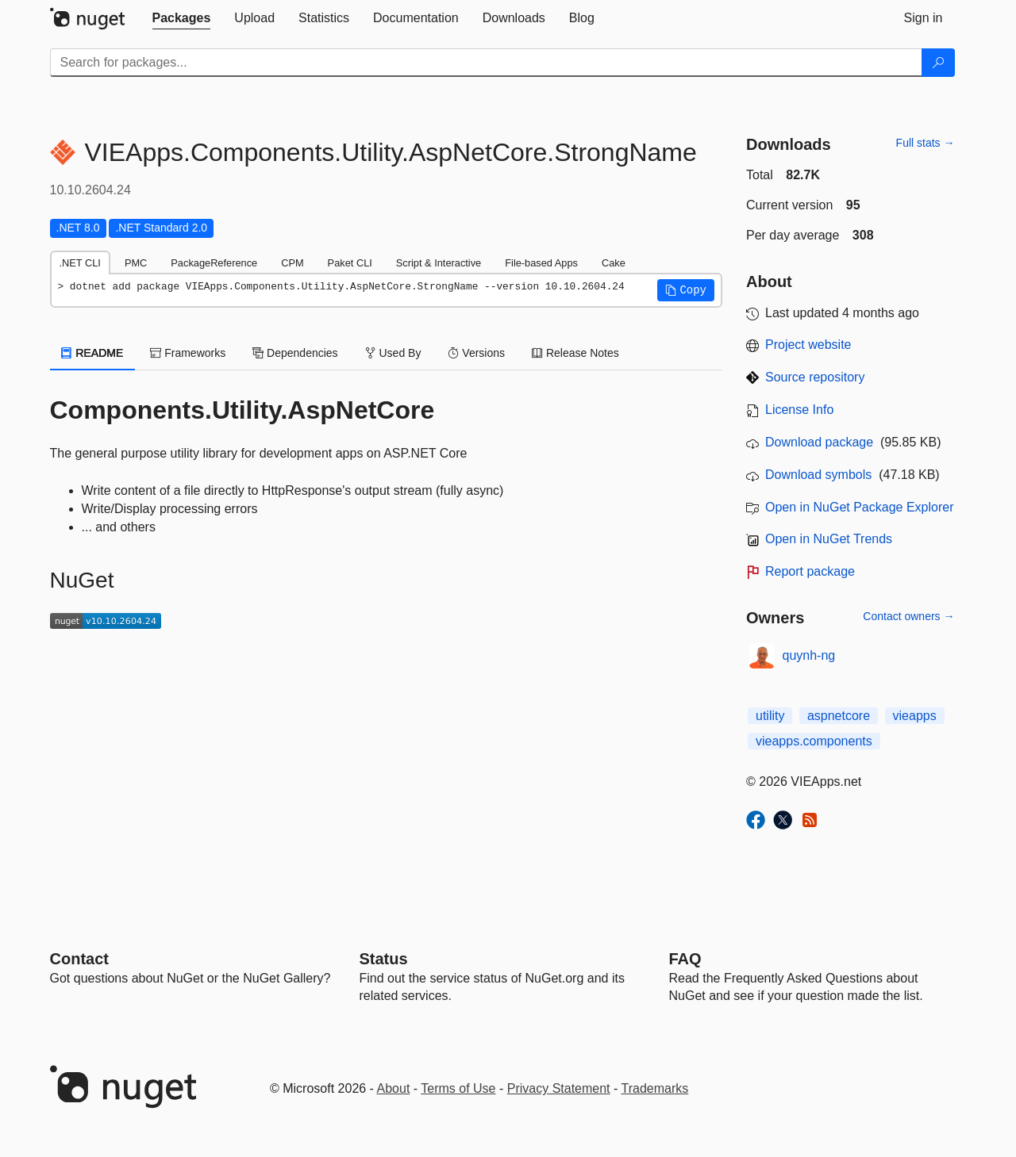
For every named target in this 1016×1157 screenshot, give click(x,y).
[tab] (181, 18)
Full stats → (925, 142)
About (393, 1088)
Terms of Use (458, 1088)
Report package (810, 571)
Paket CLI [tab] (350, 263)
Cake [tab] (613, 263)
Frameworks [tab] (187, 353)
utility (770, 715)
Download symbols (818, 474)
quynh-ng (809, 655)
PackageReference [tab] (214, 263)
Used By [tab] (393, 353)
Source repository (814, 377)
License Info (799, 409)
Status (384, 958)
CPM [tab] (292, 263)
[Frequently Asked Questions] (685, 958)
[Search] (938, 62)
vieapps (915, 715)
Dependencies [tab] (294, 353)
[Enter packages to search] (486, 62)
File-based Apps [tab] (541, 263)
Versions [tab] (476, 353)
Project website (808, 344)
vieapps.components (814, 741)
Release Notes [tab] (575, 353)
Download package (819, 442)
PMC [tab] (136, 263)
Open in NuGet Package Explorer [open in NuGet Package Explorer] (859, 507)
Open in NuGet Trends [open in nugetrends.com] (828, 539)
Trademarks (655, 1088)
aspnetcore (838, 715)
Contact (79, 958)
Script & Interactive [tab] (438, 263)
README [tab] (93, 353)
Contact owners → (908, 616)
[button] (685, 290)
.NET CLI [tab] (80, 263)
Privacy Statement (558, 1088)
